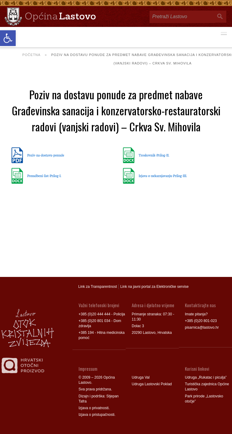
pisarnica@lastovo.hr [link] (202, 327)
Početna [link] (31, 55)
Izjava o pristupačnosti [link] (96, 415)
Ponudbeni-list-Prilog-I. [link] (44, 175)
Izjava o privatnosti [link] (93, 408)
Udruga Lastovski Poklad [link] (152, 384)
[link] (8, 38)
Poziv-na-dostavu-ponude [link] (45, 155)
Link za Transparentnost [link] (97, 286)
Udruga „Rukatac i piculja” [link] (206, 377)
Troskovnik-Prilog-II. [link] (154, 155)
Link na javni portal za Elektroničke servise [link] (154, 286)
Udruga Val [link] (141, 377)
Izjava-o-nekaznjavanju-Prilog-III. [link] (163, 175)
